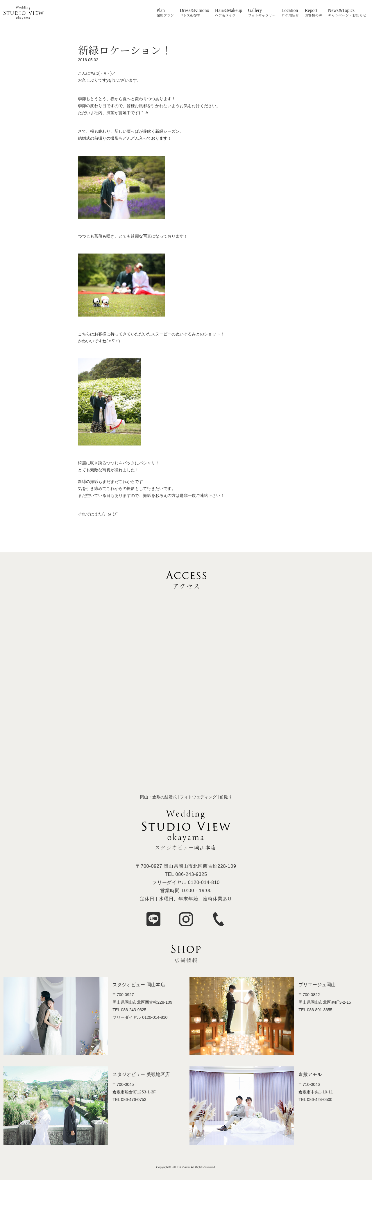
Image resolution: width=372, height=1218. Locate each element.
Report (311, 10)
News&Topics (341, 10)
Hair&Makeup (228, 10)
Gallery (255, 10)
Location (290, 10)
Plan (161, 10)
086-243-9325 (191, 874)
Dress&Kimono (194, 10)
